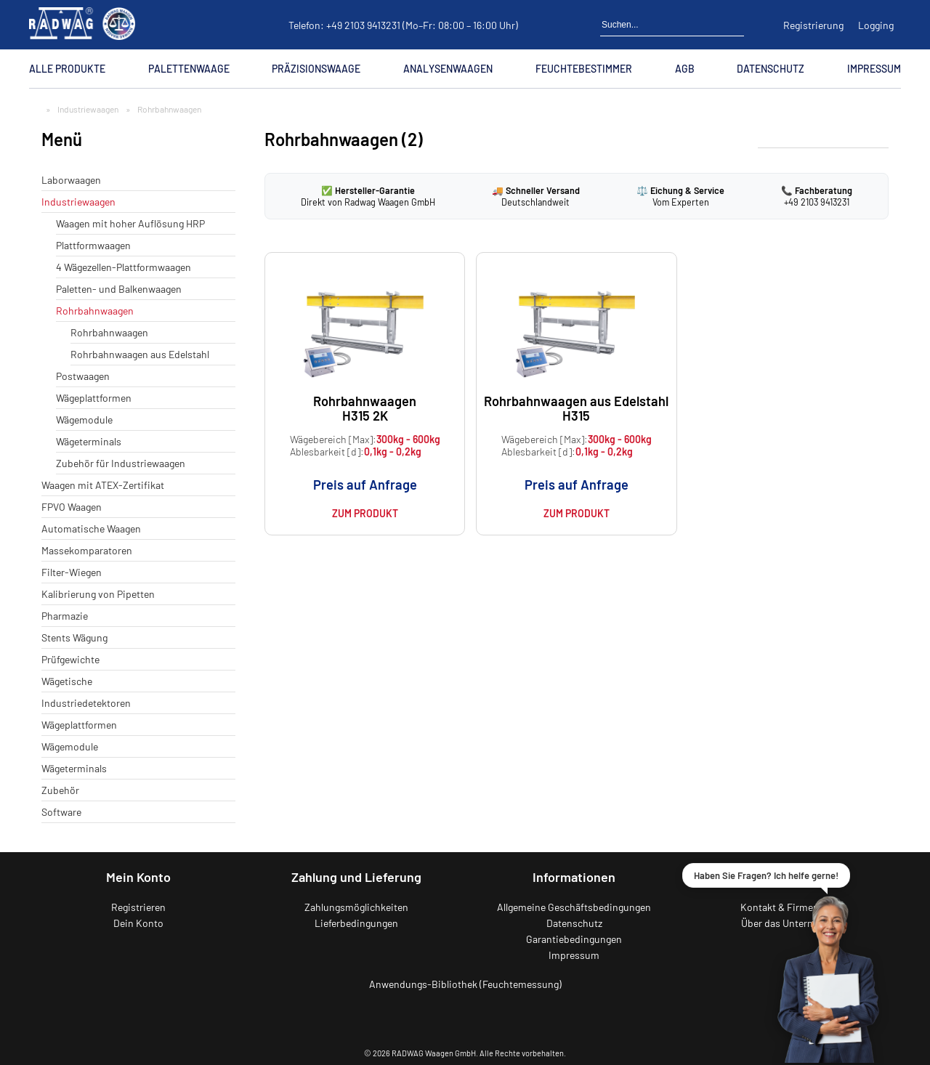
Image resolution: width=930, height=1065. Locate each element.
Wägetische (66, 681)
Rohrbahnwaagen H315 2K (364, 408)
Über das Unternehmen (792, 923)
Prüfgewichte (70, 659)
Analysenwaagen (448, 68)
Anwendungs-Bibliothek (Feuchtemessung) (465, 984)
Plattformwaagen (93, 245)
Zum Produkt (365, 513)
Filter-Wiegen (71, 572)
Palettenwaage (189, 68)
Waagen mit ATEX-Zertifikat (102, 485)
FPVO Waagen (71, 507)
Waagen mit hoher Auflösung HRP (130, 223)
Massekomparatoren (86, 550)
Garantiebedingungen (574, 939)
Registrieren (138, 907)
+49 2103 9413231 (363, 25)
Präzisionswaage (316, 68)
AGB (685, 68)
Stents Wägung (74, 637)
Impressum (874, 68)
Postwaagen (83, 376)
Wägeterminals (88, 441)
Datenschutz (770, 68)
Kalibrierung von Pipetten (98, 594)
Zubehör (60, 790)
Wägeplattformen (94, 398)
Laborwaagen (71, 180)
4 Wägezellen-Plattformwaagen (123, 267)
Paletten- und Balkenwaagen (119, 289)
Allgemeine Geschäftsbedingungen (574, 907)
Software (61, 812)
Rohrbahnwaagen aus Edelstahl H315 (576, 408)
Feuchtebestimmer (583, 68)
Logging (876, 25)
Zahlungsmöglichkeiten (356, 907)
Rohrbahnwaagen (95, 310)
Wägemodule (84, 419)
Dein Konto (138, 923)
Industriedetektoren (86, 703)
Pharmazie (64, 616)
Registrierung (813, 25)
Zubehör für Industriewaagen (120, 463)
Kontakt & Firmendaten (792, 907)
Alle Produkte (67, 68)
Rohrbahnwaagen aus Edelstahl (139, 354)
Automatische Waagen (91, 528)
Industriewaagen (87, 109)
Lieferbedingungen (356, 923)
